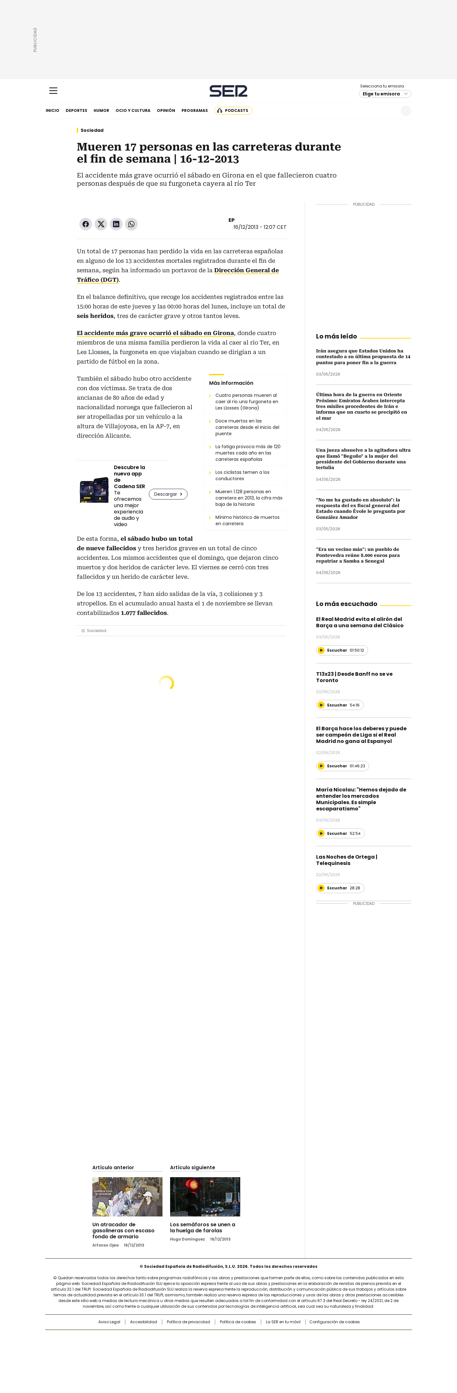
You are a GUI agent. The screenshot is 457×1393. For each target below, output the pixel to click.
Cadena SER (229, 91)
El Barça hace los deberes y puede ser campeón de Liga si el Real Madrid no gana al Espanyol (361, 735)
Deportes (76, 110)
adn (319, 1337)
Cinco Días (241, 1348)
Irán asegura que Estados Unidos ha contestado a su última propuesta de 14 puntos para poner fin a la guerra (363, 356)
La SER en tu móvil (283, 1322)
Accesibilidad (143, 1322)
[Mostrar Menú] (53, 91)
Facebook (85, 224)
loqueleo (295, 1356)
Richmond (151, 1356)
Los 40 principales (182, 1337)
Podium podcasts (213, 1356)
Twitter (101, 224)
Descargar (165, 494)
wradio (216, 1348)
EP (231, 220)
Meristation (327, 1356)
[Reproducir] (321, 650)
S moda (267, 1356)
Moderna (183, 1356)
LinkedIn (116, 224)
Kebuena (340, 1348)
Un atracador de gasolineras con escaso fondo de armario (123, 1230)
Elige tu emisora (381, 94)
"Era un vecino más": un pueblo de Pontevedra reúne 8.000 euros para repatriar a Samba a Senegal (358, 555)
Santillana (211, 1337)
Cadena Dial (264, 1348)
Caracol (343, 1337)
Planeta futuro (314, 1348)
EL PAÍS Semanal (287, 1348)
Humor (101, 110)
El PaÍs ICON (240, 1356)
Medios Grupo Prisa (99, 1359)
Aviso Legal (109, 1322)
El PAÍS (153, 1337)
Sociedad (92, 130)
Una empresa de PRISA (100, 1344)
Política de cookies (238, 1322)
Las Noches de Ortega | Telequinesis (346, 860)
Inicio (52, 110)
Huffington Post (163, 1348)
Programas (195, 110)
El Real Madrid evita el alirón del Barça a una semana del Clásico (360, 622)
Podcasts (236, 110)
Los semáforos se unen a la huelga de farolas (202, 1227)
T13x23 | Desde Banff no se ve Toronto (354, 677)
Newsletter (390, 111)
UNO (197, 1348)
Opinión (166, 110)
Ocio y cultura (133, 110)
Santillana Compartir (246, 1337)
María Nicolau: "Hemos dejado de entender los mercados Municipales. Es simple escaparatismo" (361, 799)
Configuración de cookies (334, 1322)
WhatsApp (131, 224)
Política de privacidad (188, 1322)
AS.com (299, 1337)
